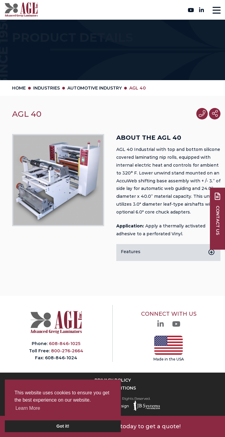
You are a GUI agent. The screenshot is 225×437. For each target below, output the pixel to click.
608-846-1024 (61, 357)
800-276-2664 (111, 9)
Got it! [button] (62, 426)
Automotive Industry (94, 88)
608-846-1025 (64, 343)
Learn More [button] (27, 408)
